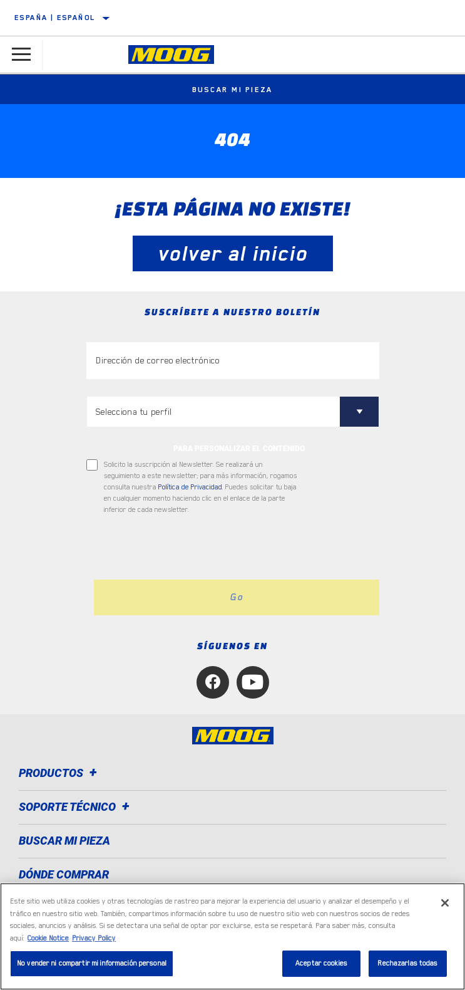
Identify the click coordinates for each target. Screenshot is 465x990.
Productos (60, 772)
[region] (232, 936)
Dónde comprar (64, 874)
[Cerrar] (445, 903)
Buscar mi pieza (233, 89)
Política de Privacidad (190, 487)
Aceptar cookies (321, 963)
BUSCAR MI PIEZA (64, 840)
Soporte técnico (76, 806)
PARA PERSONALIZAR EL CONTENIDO (239, 448)
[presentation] (191, 547)
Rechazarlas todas (407, 963)
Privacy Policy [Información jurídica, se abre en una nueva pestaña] (94, 938)
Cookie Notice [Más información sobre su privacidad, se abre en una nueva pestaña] (48, 938)
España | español (54, 17)
